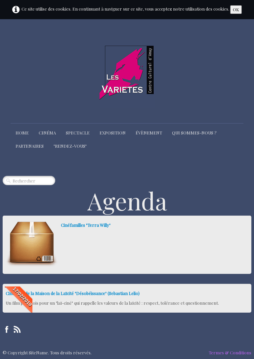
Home (22, 132)
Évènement (149, 132)
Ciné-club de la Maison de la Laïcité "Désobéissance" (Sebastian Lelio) (73, 293)
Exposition (113, 132)
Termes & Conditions (230, 352)
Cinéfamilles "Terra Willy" (85, 225)
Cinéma (47, 132)
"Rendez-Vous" (70, 146)
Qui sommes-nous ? (194, 132)
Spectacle (78, 132)
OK (236, 9)
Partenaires (30, 146)
